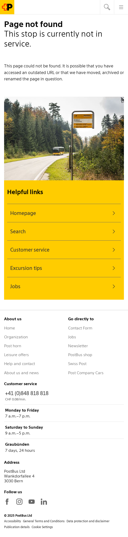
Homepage (64, 213)
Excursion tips (64, 268)
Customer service (64, 250)
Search (64, 231)
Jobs (64, 286)
